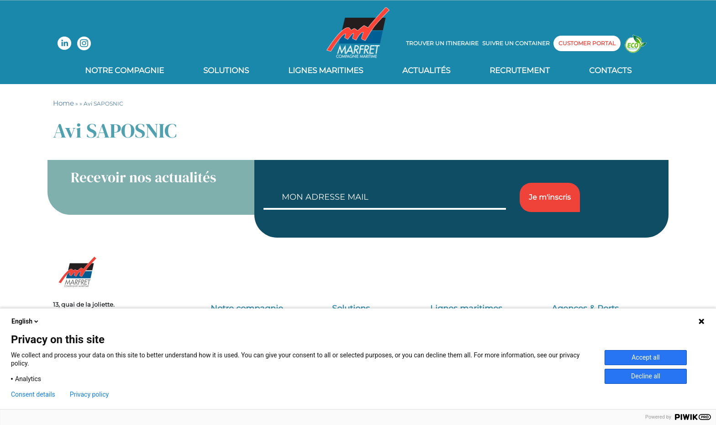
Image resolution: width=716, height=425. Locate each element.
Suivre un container (516, 43)
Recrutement (520, 70)
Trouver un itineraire (442, 43)
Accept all (646, 357)
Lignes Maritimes (325, 70)
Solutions (226, 70)
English (25, 321)
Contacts (610, 70)
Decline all (645, 376)
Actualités (426, 70)
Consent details (33, 394)
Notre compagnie (124, 70)
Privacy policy (89, 394)
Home (63, 103)
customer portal (587, 43)
